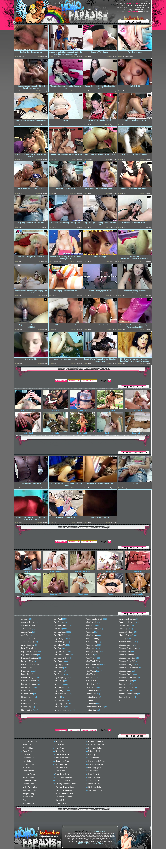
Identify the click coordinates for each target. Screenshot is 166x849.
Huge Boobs (91, 687)
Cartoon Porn (27, 700)
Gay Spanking (92, 651)
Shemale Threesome (127, 677)
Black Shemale (27, 674)
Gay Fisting (59, 681)
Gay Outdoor (92, 628)
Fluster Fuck (28, 432)
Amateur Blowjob (29, 625)
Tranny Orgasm (125, 697)
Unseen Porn (110, 571)
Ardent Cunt (83, 410)
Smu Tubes (60, 771)
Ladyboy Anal (125, 625)
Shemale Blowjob (126, 642)
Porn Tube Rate (62, 754)
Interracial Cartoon (127, 622)
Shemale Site (61, 800)
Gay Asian (58, 622)
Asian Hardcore (28, 638)
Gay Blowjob (59, 638)
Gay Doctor (59, 661)
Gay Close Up (60, 645)
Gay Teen (90, 658)
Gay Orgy (90, 625)
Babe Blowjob (27, 648)
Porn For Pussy (94, 777)
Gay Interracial (60, 694)
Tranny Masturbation (128, 694)
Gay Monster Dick (94, 619)
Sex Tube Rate (61, 764)
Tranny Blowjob (126, 681)
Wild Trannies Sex (96, 745)
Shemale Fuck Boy (127, 658)
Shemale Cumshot (127, 655)
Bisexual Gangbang (29, 658)
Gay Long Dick (60, 703)
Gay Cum (58, 648)
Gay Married (59, 707)
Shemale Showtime (63, 797)
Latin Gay (123, 628)
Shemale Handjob (126, 664)
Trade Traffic (99, 831)
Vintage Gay (124, 700)
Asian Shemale (27, 645)
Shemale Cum (125, 651)
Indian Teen (91, 710)
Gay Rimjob (91, 635)
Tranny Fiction (61, 803)
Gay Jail (57, 697)
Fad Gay (91, 754)
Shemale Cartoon (126, 645)
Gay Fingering (60, 677)
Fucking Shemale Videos (66, 784)
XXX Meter (93, 771)
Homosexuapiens (95, 764)
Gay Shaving (91, 642)
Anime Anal (26, 628)
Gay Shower (91, 645)
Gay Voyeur (91, 681)
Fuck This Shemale (63, 790)
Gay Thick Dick (93, 661)
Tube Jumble (55, 571)
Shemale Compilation (128, 648)
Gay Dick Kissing (61, 655)
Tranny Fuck (124, 690)
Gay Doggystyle (61, 664)
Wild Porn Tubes (138, 571)
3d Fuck (24, 619)
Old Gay (122, 638)
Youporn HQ (55, 593)
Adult (110, 593)
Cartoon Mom (27, 697)
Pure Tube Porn (62, 758)
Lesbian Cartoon (126, 632)
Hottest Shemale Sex (64, 793)
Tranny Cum (124, 684)
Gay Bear (58, 628)
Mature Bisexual (126, 635)
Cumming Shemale (63, 777)
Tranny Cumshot (126, 687)
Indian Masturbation (95, 707)
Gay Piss (90, 632)
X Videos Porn (94, 780)
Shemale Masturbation (128, 668)
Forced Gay (26, 707)
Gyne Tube (60, 748)
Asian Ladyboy (27, 642)
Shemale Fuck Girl (127, 661)
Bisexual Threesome (30, 664)
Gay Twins (91, 674)
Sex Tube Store (61, 767)
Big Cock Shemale (29, 651)
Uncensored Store (83, 571)
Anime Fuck (26, 632)
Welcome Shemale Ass (97, 741)
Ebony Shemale (28, 703)
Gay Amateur (27, 710)
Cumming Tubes (95, 748)
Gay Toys (90, 668)
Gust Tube (59, 745)
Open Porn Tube (95, 790)
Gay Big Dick (60, 635)
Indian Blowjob (93, 697)
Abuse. (101, 843)
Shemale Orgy (125, 671)
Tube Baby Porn (62, 774)
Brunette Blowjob (28, 681)
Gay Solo (90, 648)
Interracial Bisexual (127, 619)
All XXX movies (28, 410)
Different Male (94, 751)
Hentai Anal (91, 684)
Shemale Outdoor (126, 674)
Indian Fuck (91, 700)
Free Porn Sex (94, 784)
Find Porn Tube (94, 787)
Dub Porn (138, 410)
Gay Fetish (58, 674)
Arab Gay (25, 635)
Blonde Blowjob (28, 677)
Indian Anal (91, 694)
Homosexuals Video (96, 761)
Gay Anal (58, 619)
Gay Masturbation (61, 710)
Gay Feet (58, 671)
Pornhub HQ (83, 432)
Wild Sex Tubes (28, 593)
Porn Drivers (138, 432)
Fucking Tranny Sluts (64, 787)
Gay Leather (59, 700)
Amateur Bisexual (29, 622)
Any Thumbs (138, 593)
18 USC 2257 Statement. (87, 843)
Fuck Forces (110, 432)
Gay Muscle (91, 622)
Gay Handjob (59, 690)
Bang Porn (110, 410)
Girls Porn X (93, 774)
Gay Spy (90, 655)
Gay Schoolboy (93, 638)
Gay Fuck (58, 684)
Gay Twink (91, 671)
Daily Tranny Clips (63, 780)
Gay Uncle (91, 677)
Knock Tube (60, 751)
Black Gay (25, 671)
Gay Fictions (93, 758)
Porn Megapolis (94, 767)
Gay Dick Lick (60, 658)
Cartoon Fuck (27, 694)
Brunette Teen (27, 687)
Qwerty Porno (28, 571)
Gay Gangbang (60, 687)
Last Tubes (55, 432)
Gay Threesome (93, 664)
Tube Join (55, 410)
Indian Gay (91, 703)
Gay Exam (58, 668)
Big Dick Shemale (29, 655)
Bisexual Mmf (27, 661)
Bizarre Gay (26, 668)
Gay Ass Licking (61, 625)
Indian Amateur (93, 690)
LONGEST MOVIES (89, 380)
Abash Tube (83, 593)
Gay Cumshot (60, 651)
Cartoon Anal (27, 690)
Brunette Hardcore (29, 684)
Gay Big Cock (60, 632)
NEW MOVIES (74, 380)
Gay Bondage (59, 642)
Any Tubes (60, 741)
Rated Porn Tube (62, 761)
